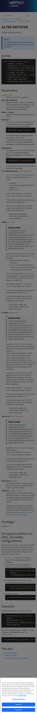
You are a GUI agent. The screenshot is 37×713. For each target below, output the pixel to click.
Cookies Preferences (18, 701)
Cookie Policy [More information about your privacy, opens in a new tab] (22, 697)
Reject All (18, 706)
